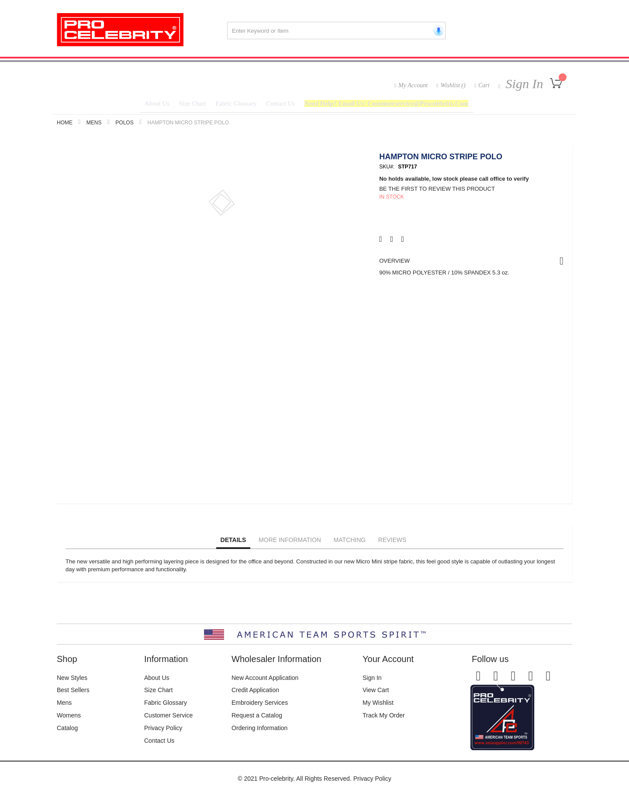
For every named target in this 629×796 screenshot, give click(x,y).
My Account (413, 85)
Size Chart (158, 690)
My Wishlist (378, 703)
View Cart (376, 690)
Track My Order (384, 715)
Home (65, 125)
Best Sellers (73, 690)
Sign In (522, 83)
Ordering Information (259, 727)
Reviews (392, 542)
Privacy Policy (163, 727)
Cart (484, 85)
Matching (350, 542)
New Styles (72, 677)
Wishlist (452, 85)
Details (233, 542)
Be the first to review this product (437, 191)
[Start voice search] (436, 30)
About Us (156, 677)
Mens (94, 125)
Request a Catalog (257, 715)
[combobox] (336, 30)
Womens (69, 715)
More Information (290, 542)
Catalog (67, 727)
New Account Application (265, 677)
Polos (124, 125)
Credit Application (255, 690)
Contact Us (159, 740)
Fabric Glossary (165, 703)
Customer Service (168, 715)
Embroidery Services (260, 703)
